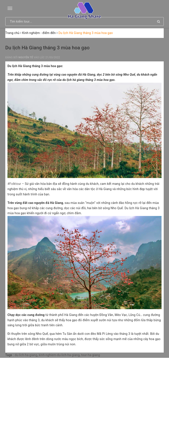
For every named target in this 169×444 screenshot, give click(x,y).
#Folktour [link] (14, 183)
